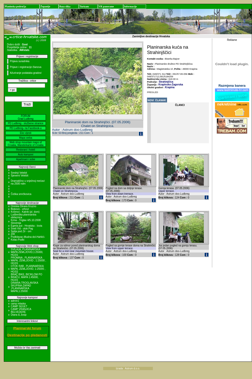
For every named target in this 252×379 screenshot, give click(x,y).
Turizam (84, 6)
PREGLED (152, 92)
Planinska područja (15, 6)
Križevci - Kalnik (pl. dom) (25, 211)
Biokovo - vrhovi (20, 209)
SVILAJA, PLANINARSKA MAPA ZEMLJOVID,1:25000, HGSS (27, 252)
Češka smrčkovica (21, 194)
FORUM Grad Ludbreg (25, 117)
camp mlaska (18, 303)
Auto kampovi (25, 154)
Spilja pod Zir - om (21, 231)
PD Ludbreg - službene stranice (25, 123)
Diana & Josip (19, 314)
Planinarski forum (27, 328)
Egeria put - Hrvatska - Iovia (26, 225)
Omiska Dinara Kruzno (24, 206)
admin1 (15, 300)
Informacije (130, 6)
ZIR (13, 234)
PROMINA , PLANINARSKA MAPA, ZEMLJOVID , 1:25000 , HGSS (28, 260)
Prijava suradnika (19, 61)
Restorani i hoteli (25, 149)
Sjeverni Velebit (19, 175)
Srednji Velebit (19, 172)
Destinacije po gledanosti (27, 335)
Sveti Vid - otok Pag (22, 228)
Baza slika (64, 6)
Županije (45, 6)
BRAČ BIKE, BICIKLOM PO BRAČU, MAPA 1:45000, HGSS (26, 277)
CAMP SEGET (19, 306)
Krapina (169, 87)
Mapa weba (25, 137)
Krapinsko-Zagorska (170, 84)
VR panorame (106, 6)
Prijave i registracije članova (25, 67)
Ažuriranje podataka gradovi (26, 72)
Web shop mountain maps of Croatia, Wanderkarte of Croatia (26, 144)
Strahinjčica (166, 81)
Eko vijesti (25, 133)
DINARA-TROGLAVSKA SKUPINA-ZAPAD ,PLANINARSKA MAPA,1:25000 (24, 287)
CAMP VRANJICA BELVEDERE (21, 310)
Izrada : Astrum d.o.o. (128, 368)
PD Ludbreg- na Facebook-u (26, 128)
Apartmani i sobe (25, 159)
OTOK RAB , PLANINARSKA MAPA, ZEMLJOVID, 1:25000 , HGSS (28, 269)
